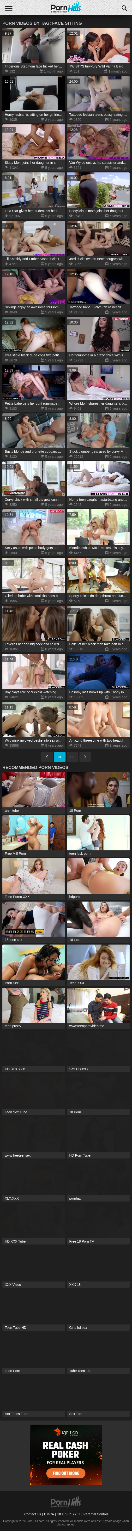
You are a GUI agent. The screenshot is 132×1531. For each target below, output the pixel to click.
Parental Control (96, 1514)
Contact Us (32, 1514)
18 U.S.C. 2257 (68, 1514)
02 (72, 757)
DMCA (49, 1514)
